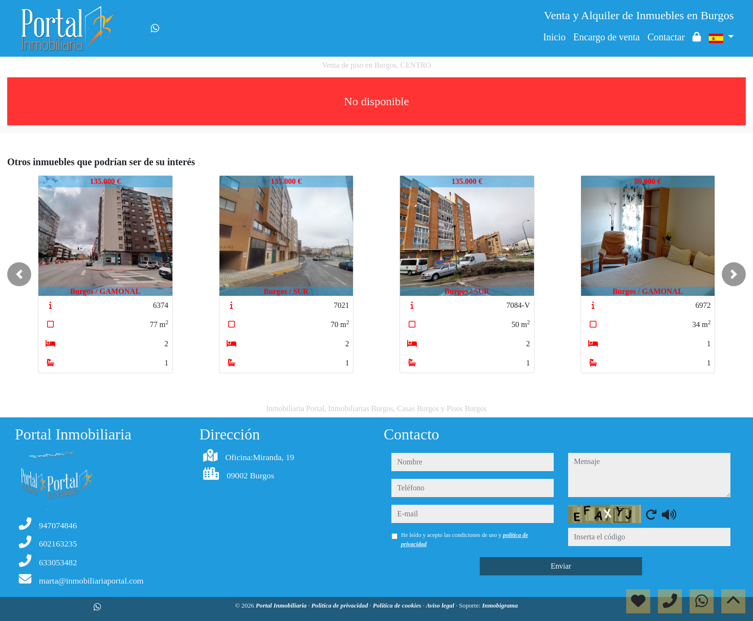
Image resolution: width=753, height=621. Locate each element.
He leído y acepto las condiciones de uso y (464, 539)
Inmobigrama (500, 605)
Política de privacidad (340, 605)
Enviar (561, 566)
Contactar (666, 37)
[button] (19, 274)
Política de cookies (398, 605)
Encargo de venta (606, 37)
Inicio (554, 37)
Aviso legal (441, 605)
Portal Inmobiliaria (282, 605)
